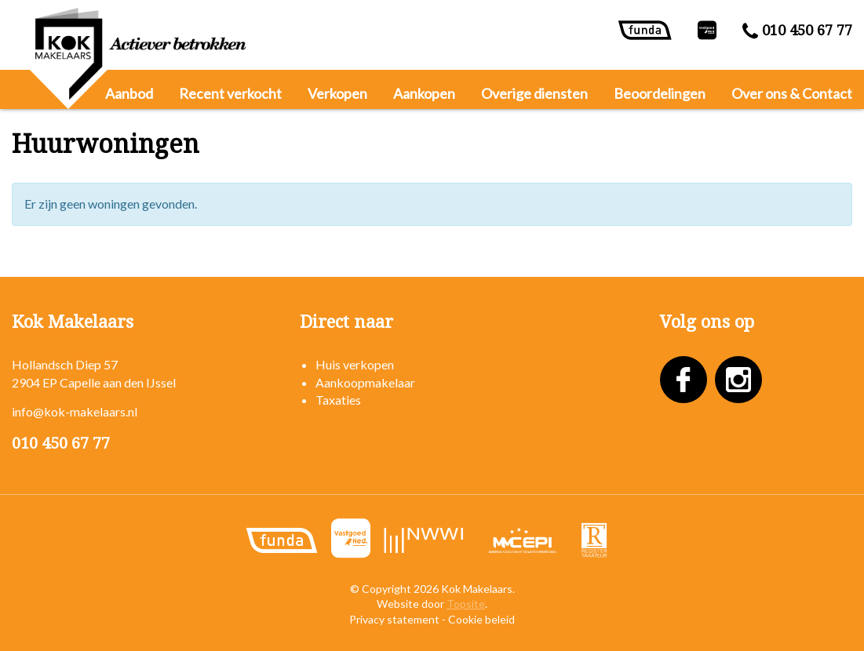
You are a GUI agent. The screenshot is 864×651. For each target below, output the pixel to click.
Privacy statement (394, 619)
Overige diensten (534, 93)
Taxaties (338, 399)
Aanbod (129, 93)
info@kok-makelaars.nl (74, 411)
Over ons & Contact (791, 93)
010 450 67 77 (797, 30)
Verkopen (337, 93)
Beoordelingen (659, 93)
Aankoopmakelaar (365, 382)
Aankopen (424, 93)
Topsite (466, 603)
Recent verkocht (230, 93)
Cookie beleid (481, 619)
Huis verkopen (354, 364)
